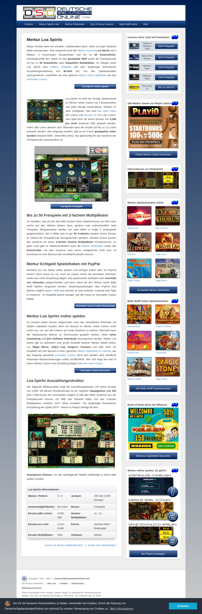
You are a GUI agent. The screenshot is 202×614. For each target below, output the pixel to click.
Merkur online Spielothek (92, 75)
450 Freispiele (166, 46)
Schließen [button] (183, 606)
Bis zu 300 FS (166, 87)
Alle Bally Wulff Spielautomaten (153, 388)
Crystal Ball (161, 353)
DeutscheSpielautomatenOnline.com (72, 578)
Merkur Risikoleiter (75, 24)
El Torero (132, 254)
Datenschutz (77, 583)
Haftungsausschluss (31, 588)
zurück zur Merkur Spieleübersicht (64, 545)
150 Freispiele (166, 67)
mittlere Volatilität (60, 66)
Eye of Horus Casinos (102, 24)
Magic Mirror (161, 280)
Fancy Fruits (133, 353)
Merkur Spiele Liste (49, 24)
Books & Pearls (134, 379)
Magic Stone (161, 379)
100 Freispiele (166, 77)
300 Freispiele (166, 57)
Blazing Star (133, 228)
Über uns (51, 583)
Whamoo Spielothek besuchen (153, 455)
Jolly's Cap (161, 254)
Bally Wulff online (128, 24)
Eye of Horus (162, 228)
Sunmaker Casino (37, 79)
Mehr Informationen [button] (121, 608)
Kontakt (64, 583)
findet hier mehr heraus (89, 363)
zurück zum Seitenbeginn (102, 545)
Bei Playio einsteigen (153, 553)
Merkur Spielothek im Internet (94, 351)
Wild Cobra (109, 110)
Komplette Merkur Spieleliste (153, 290)
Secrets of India (93, 115)
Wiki (145, 24)
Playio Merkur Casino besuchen (153, 154)
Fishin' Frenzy (134, 280)
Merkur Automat (87, 50)
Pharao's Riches (163, 326)
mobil (55, 290)
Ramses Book (134, 326)
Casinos (28, 24)
